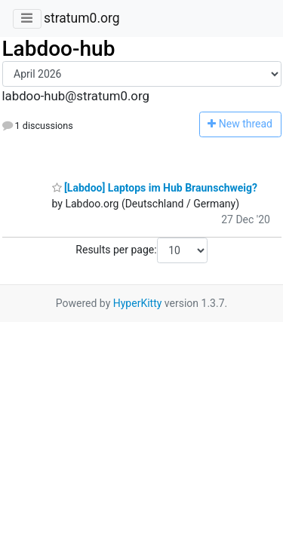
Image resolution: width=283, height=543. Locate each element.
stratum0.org (82, 18)
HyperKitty (137, 303)
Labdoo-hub (58, 48)
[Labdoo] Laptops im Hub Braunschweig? (155, 188)
